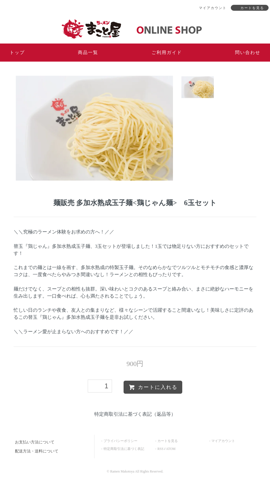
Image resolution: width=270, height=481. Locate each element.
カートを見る (167, 441)
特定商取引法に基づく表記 (124, 449)
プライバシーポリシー (120, 441)
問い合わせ (247, 52)
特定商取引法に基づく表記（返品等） (135, 414)
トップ (17, 52)
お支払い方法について (34, 442)
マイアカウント (223, 441)
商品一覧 (88, 52)
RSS (160, 449)
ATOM (170, 449)
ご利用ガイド (167, 52)
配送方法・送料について (36, 451)
